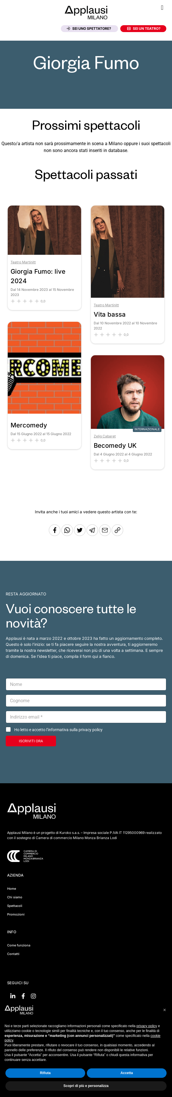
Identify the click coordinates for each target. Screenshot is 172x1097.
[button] (162, 7)
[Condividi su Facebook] (54, 534)
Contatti (13, 954)
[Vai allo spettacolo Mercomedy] (44, 412)
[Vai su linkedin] (13, 996)
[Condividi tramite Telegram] (93, 534)
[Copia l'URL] (105, 534)
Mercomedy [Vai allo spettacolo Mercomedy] (29, 425)
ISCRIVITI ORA (31, 741)
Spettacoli (14, 906)
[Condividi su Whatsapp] (67, 534)
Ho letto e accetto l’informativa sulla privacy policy (58, 729)
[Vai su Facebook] (23, 996)
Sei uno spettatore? (89, 28)
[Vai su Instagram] (33, 996)
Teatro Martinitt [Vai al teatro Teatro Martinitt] (23, 262)
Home (11, 889)
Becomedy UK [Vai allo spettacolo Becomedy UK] (115, 445)
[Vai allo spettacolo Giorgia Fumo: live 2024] (44, 253)
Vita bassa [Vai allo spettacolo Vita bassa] (110, 314)
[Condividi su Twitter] (80, 534)
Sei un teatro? (144, 28)
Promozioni (16, 914)
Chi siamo (14, 897)
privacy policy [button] (147, 1026)
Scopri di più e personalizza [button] (86, 1086)
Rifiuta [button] (45, 1073)
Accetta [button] (127, 1073)
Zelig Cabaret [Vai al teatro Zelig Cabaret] (105, 436)
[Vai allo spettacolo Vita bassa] (127, 296)
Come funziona (18, 945)
